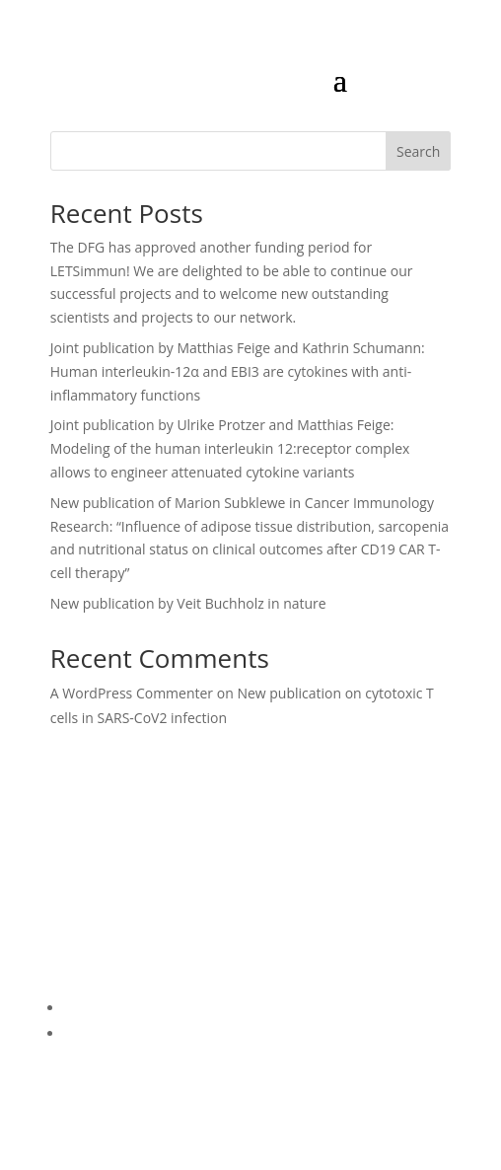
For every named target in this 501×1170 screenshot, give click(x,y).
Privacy (86, 1007)
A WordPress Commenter (131, 693)
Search (418, 151)
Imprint (87, 1033)
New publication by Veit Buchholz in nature (188, 603)
